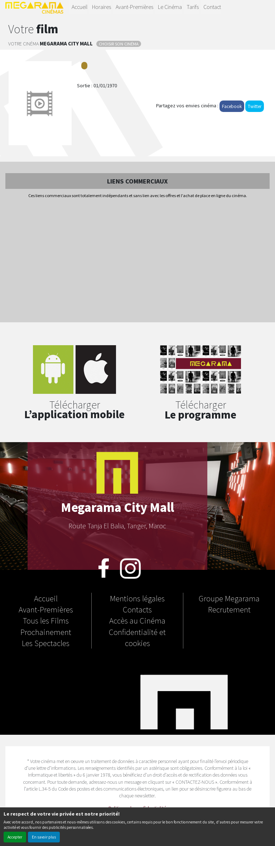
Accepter (15, 837)
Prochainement (45, 631)
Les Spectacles (45, 642)
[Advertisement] (137, 261)
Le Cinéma (170, 6)
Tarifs (193, 6)
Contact (212, 6)
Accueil (79, 6)
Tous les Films (46, 620)
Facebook (232, 106)
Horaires (101, 6)
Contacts (137, 609)
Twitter (254, 106)
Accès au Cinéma (137, 620)
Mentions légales (137, 598)
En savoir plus (44, 837)
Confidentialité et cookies (137, 637)
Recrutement (229, 609)
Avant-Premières (134, 6)
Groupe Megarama (229, 598)
